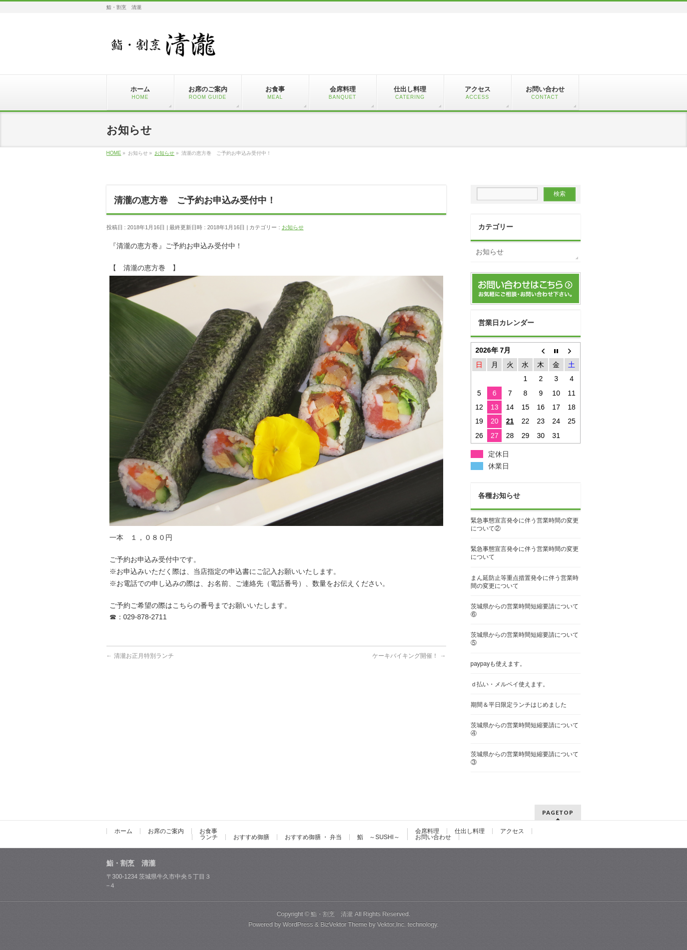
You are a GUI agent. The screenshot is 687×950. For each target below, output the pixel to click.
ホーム (123, 831)
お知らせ (293, 227)
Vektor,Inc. (391, 924)
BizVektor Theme (343, 924)
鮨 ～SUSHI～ (378, 837)
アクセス (512, 831)
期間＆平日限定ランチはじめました (519, 704)
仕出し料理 (470, 831)
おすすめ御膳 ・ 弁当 (313, 837)
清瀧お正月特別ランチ (140, 655)
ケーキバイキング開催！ (409, 655)
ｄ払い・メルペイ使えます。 (510, 684)
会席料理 (427, 831)
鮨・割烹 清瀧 (332, 914)
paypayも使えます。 (498, 663)
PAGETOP (558, 812)
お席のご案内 (166, 831)
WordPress (298, 924)
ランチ (209, 837)
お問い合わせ (433, 837)
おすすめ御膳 (251, 837)
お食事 (208, 831)
